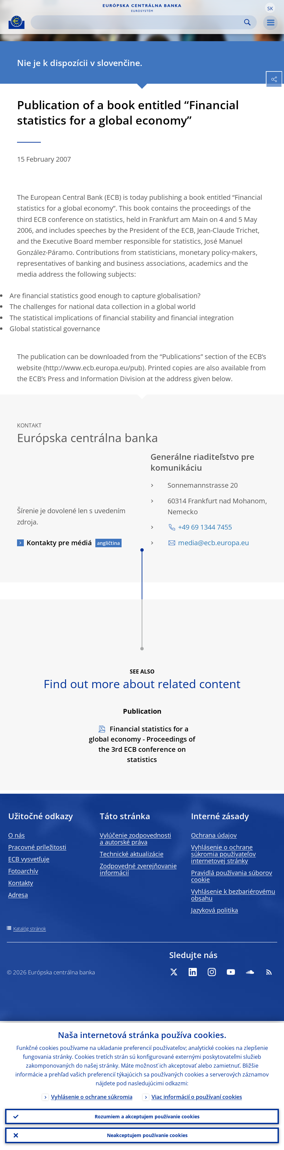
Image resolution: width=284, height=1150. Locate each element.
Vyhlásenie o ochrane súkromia (91, 1095)
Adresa (18, 895)
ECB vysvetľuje (28, 859)
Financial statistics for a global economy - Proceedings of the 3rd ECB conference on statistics (142, 744)
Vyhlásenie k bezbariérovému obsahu (233, 894)
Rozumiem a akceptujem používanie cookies (147, 1115)
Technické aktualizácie (131, 854)
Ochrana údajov (214, 835)
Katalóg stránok (29, 928)
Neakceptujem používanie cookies (147, 1135)
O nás (16, 835)
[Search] (138, 22)
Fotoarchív (23, 871)
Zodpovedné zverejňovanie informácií (138, 869)
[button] (270, 8)
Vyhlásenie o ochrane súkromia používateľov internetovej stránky (223, 854)
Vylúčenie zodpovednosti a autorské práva (135, 838)
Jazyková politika (214, 910)
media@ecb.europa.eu (213, 542)
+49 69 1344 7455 (205, 527)
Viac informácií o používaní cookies (197, 1095)
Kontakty (20, 883)
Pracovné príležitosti (37, 847)
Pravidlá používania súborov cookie (231, 876)
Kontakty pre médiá (59, 542)
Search (247, 22)
